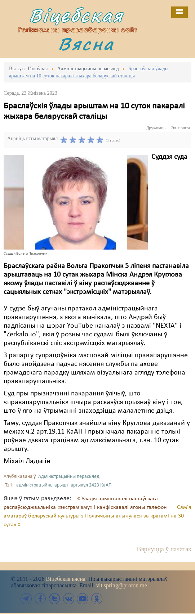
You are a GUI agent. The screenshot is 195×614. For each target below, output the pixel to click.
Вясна (86, 44)
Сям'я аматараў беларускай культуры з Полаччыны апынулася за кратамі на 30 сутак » (97, 516)
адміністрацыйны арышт (42, 485)
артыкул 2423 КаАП (91, 485)
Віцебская (76, 15)
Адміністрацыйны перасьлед (68, 476)
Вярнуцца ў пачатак (164, 549)
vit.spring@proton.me (121, 585)
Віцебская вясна (65, 579)
